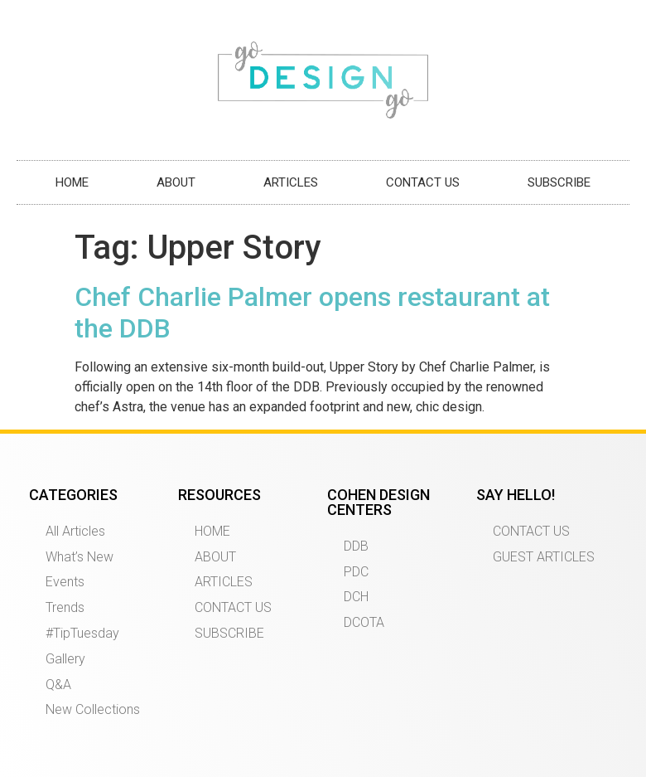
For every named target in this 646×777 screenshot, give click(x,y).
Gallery (65, 659)
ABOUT (176, 182)
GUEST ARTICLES (544, 557)
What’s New (79, 557)
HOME (72, 182)
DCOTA (364, 622)
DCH (356, 597)
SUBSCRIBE (559, 182)
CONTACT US (423, 182)
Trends (65, 607)
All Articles (75, 531)
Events (65, 582)
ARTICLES (290, 182)
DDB (356, 546)
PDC (356, 572)
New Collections (93, 709)
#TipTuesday (82, 633)
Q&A (58, 684)
